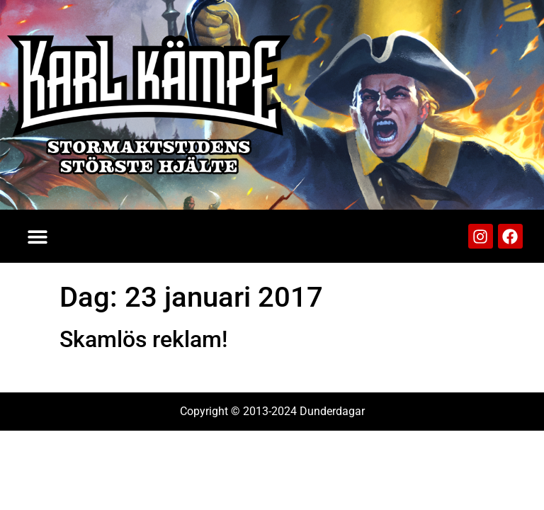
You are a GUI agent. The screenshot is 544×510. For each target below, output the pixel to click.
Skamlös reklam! (143, 339)
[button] (37, 236)
